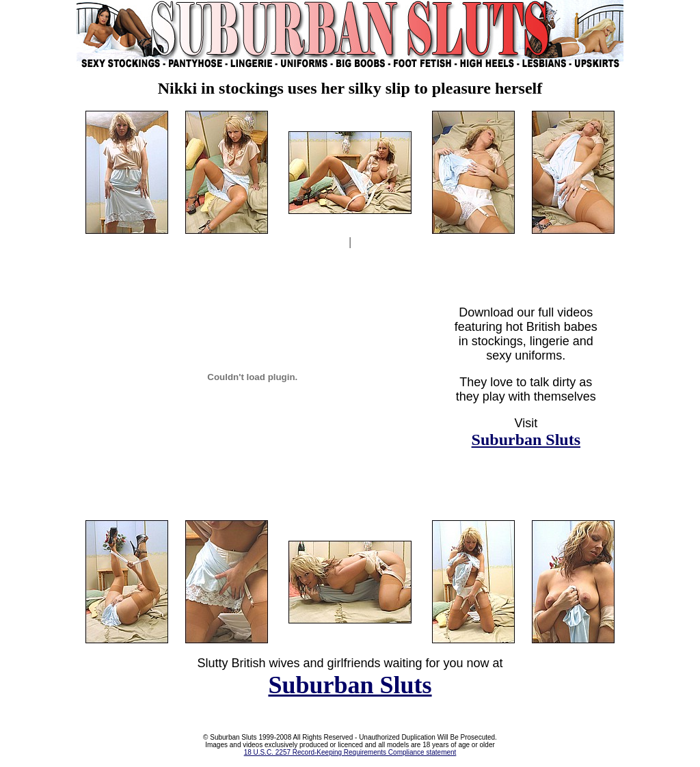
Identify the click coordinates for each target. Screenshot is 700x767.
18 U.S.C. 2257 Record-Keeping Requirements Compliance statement (350, 752)
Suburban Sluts (526, 439)
